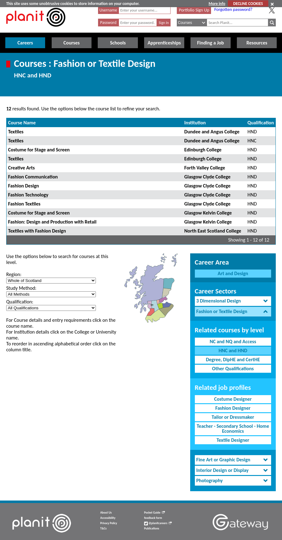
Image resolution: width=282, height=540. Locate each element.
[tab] (233, 301)
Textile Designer (233, 440)
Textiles (15, 132)
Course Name (22, 123)
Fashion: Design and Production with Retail (52, 222)
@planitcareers (158, 523)
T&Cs (103, 528)
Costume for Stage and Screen (39, 150)
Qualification (260, 123)
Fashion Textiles (24, 204)
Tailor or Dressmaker (233, 417)
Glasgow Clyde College (207, 177)
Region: (13, 274)
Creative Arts (21, 168)
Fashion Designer (233, 408)
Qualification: (19, 302)
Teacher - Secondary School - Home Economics (233, 428)
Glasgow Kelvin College (208, 213)
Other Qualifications (233, 369)
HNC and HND (233, 350)
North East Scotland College (212, 231)
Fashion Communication (33, 177)
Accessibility (107, 518)
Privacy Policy (108, 523)
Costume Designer (232, 399)
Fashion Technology (28, 195)
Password (108, 22)
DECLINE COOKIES (248, 3)
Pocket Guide (154, 513)
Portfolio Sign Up (194, 10)
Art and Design (233, 273)
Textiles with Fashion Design (37, 231)
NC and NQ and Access (233, 341)
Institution (195, 123)
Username (108, 10)
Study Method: (21, 288)
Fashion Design (23, 186)
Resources (257, 43)
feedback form (153, 518)
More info (217, 3)
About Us (106, 513)
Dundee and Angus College (211, 132)
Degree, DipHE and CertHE (233, 359)
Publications (151, 528)
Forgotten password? (233, 9)
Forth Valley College (204, 168)
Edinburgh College (203, 150)
